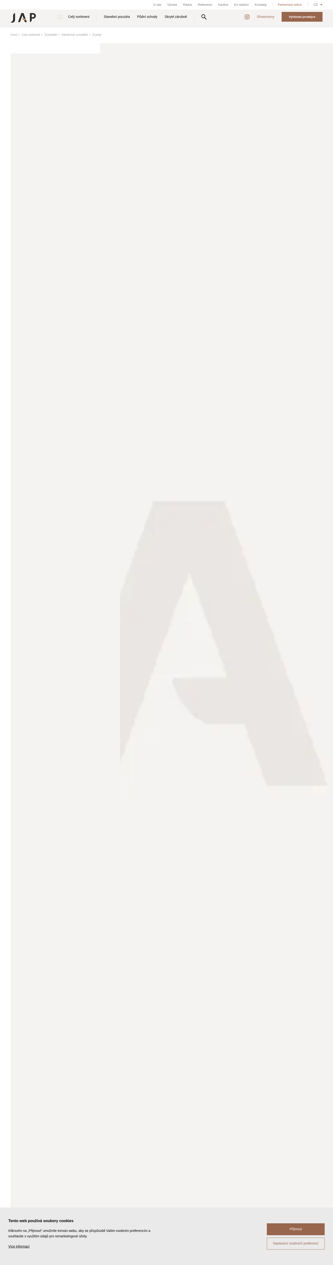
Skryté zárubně (176, 17)
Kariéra (223, 4)
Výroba (172, 4)
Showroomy (265, 17)
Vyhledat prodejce (302, 17)
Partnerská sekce (290, 4)
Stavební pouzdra (117, 17)
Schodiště (51, 34)
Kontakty (261, 4)
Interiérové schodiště (74, 34)
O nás (157, 4)
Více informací (19, 1246)
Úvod (13, 34)
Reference (205, 4)
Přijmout (296, 1229)
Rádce (187, 4)
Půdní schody (147, 17)
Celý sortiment (78, 17)
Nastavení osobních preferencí (295, 1243)
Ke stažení (241, 4)
